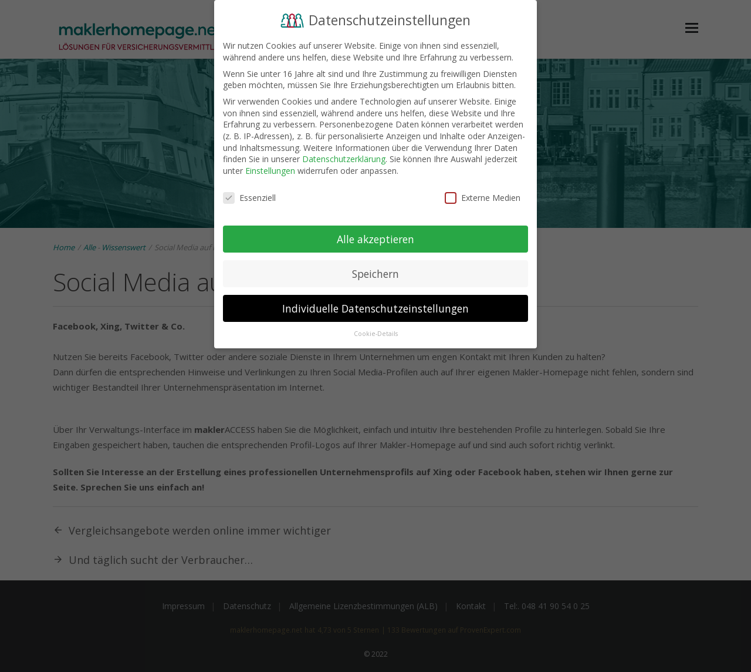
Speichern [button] (375, 273)
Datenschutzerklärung (343, 158)
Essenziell (249, 196)
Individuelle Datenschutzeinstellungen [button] (375, 307)
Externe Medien (482, 196)
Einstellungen (270, 169)
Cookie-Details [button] (376, 333)
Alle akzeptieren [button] (375, 238)
